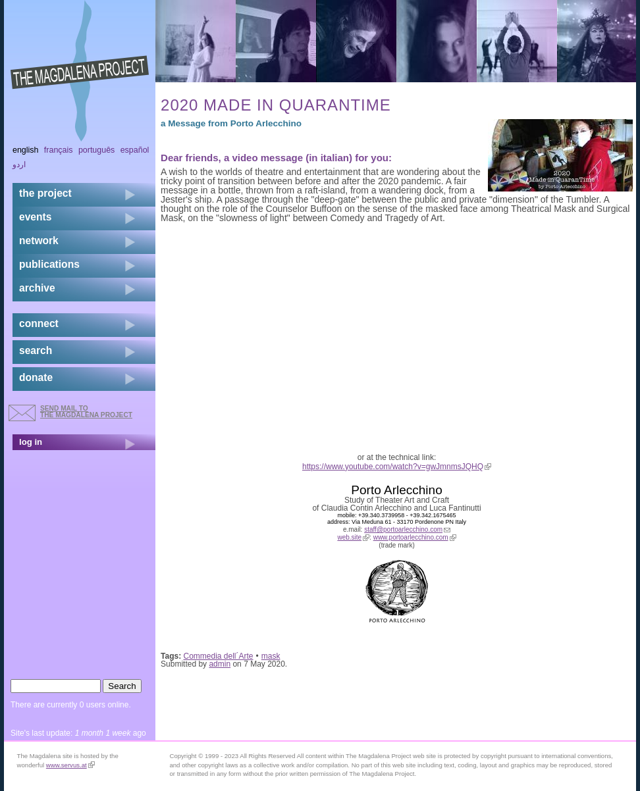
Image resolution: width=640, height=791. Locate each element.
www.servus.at (70, 765)
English (26, 150)
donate (36, 377)
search (35, 350)
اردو (19, 164)
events (35, 216)
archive (37, 287)
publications (49, 264)
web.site (353, 537)
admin (219, 664)
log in (30, 442)
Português (96, 150)
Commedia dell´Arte (218, 656)
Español (134, 150)
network (39, 240)
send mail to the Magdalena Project (86, 412)
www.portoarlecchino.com (414, 537)
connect (39, 323)
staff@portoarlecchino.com (407, 529)
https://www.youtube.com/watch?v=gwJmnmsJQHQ (396, 466)
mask (270, 656)
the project (45, 193)
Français (58, 150)
